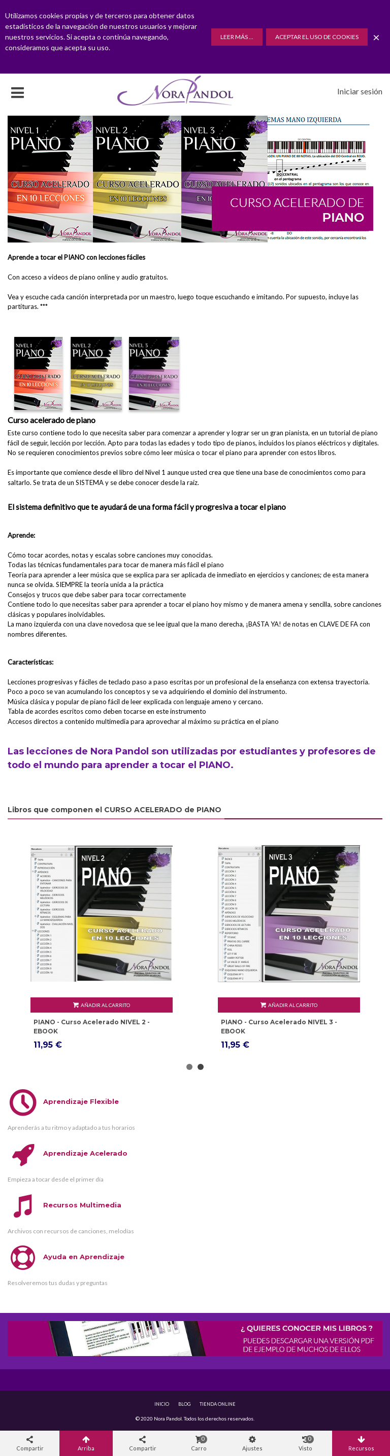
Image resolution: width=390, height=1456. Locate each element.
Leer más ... (236, 37)
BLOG (184, 1404)
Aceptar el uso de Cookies (317, 37)
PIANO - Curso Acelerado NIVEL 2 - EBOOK (279, 1026)
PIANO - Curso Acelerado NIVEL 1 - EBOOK (91, 1026)
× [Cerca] (376, 36)
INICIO (161, 1404)
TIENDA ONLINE (218, 1404)
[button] (189, 1067)
